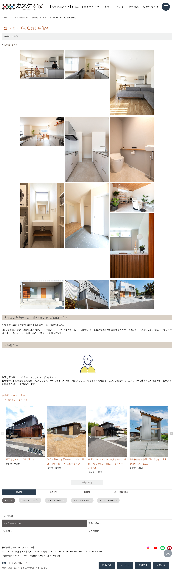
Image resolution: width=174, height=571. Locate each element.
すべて (10, 500)
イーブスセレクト (114, 500)
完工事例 (7, 531)
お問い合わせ (150, 6)
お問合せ (161, 565)
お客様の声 (93, 531)
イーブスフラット (87, 500)
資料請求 (133, 6)
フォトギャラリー (12, 523)
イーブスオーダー (32, 500)
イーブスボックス (59, 500)
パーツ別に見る (121, 492)
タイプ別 (53, 492)
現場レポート (94, 523)
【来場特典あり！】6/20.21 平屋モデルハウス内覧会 (79, 6)
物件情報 (106, 565)
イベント (119, 6)
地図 (45, 552)
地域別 (87, 492)
